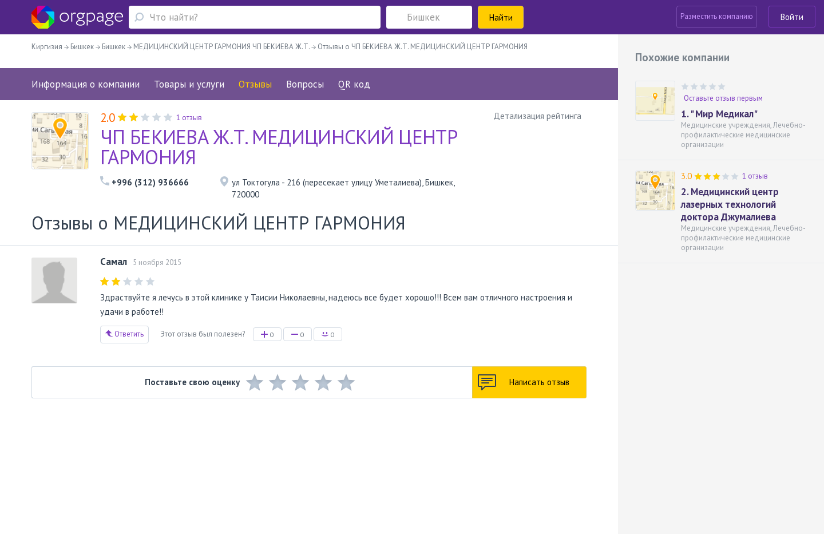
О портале (153, 461)
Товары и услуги (189, 84)
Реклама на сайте (204, 461)
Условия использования (279, 461)
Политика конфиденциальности (378, 461)
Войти (792, 16)
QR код (354, 84)
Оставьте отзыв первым (723, 98)
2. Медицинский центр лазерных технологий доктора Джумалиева (730, 204)
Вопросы (305, 84)
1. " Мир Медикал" (719, 114)
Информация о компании (85, 84)
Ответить (124, 334)
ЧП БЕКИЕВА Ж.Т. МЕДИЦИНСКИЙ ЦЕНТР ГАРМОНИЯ (278, 147)
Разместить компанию (716, 16)
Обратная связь (103, 461)
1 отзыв (755, 176)
